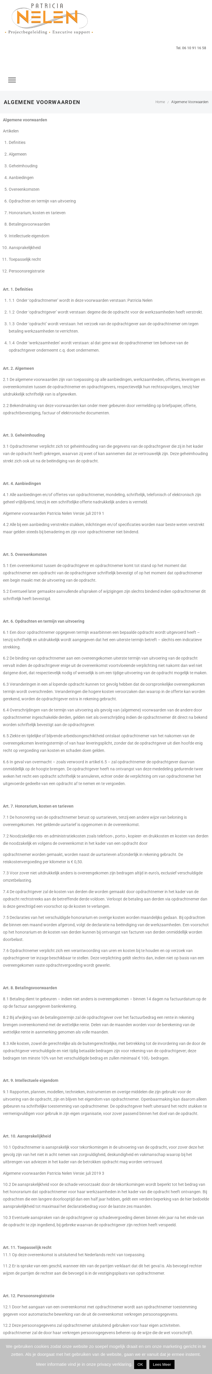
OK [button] (140, 1364)
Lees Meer (162, 1364)
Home (160, 102)
